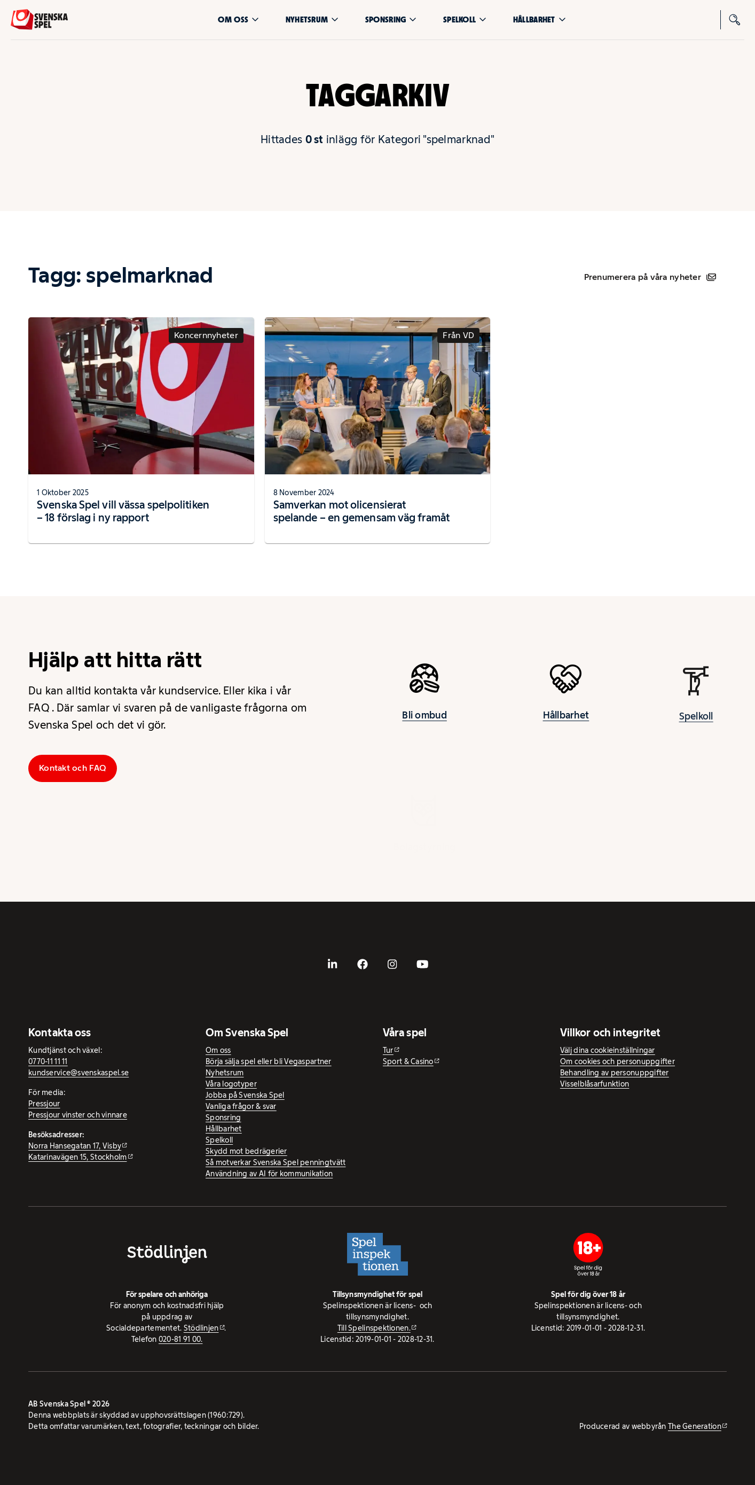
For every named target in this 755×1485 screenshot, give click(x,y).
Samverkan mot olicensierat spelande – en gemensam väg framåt (361, 511)
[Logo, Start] (39, 19)
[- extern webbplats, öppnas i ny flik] (332, 964)
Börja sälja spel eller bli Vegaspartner (269, 1061)
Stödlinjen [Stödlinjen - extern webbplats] (201, 1328)
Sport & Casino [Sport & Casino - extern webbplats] (408, 1061)
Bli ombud (424, 723)
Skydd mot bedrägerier (246, 1151)
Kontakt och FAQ (72, 768)
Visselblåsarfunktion (594, 1084)
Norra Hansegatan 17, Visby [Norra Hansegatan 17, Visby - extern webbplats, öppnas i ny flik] (74, 1146)
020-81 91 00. (181, 1339)
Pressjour (44, 1103)
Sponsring (390, 19)
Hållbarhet (539, 19)
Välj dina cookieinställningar (607, 1050)
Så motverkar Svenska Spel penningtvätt (275, 1162)
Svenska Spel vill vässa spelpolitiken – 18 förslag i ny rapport (123, 511)
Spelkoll (464, 19)
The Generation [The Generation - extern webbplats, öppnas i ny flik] (694, 1426)
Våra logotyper (231, 1084)
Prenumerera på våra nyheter (650, 277)
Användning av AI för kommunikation (269, 1173)
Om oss (238, 19)
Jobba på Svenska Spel (245, 1095)
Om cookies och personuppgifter (617, 1061)
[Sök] (734, 19)
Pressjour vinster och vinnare (77, 1115)
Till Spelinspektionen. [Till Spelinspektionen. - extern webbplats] (374, 1328)
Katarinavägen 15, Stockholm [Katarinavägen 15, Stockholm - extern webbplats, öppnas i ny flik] (77, 1157)
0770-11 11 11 (48, 1061)
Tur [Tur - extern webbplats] (388, 1050)
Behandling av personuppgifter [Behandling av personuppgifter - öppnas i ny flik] (614, 1072)
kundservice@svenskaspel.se (78, 1072)
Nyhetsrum (312, 19)
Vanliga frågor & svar (241, 1106)
